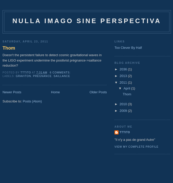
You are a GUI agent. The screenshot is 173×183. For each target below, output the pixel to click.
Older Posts (98, 92)
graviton (23, 76)
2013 (124, 76)
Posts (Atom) (32, 101)
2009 (124, 111)
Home (55, 92)
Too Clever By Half (128, 48)
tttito (125, 132)
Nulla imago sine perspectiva (86, 21)
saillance (62, 76)
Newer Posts (12, 92)
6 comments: (60, 72)
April (127, 88)
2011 (124, 82)
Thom (9, 48)
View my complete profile (136, 146)
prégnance (42, 76)
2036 (124, 69)
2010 (124, 104)
